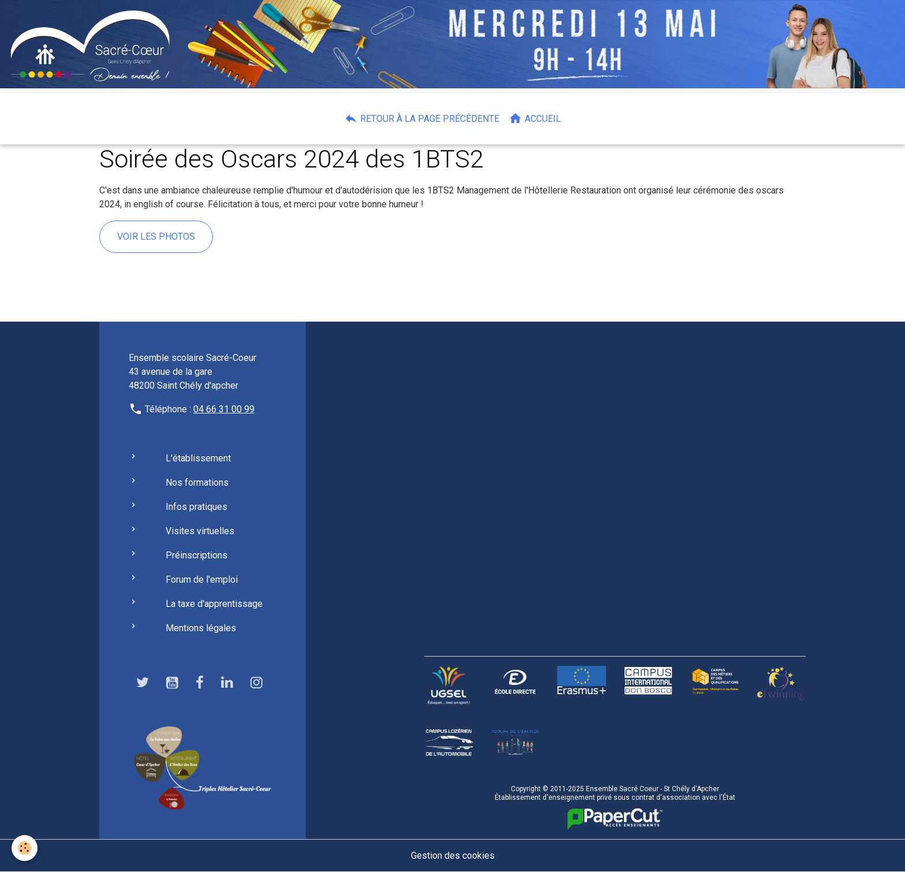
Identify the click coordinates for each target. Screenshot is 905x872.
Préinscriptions (196, 555)
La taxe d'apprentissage (214, 603)
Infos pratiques (196, 506)
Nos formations (197, 482)
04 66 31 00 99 (224, 409)
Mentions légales (201, 628)
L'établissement (198, 458)
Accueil (534, 118)
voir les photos (156, 236)
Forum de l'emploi (202, 579)
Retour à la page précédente (421, 118)
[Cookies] (25, 848)
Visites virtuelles (200, 531)
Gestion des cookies (453, 855)
